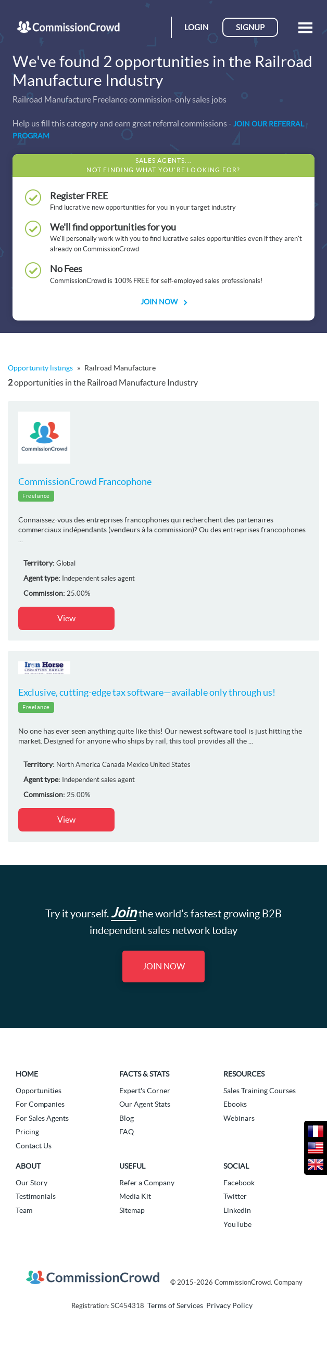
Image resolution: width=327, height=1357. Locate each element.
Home (27, 1074)
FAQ (126, 1132)
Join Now (163, 302)
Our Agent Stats (144, 1104)
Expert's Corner (144, 1090)
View (66, 618)
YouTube (237, 1224)
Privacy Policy (229, 1305)
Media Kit (135, 1196)
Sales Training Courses (259, 1090)
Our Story (31, 1183)
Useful (132, 1166)
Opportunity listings (40, 368)
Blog (126, 1118)
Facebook (239, 1183)
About (28, 1166)
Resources (244, 1074)
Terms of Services (175, 1305)
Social (236, 1166)
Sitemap (132, 1210)
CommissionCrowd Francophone (85, 481)
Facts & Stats (144, 1074)
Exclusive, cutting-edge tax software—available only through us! (146, 692)
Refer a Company (146, 1183)
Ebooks (235, 1104)
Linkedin (237, 1210)
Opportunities (38, 1090)
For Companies (40, 1104)
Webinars (239, 1118)
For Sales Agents (42, 1118)
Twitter (235, 1196)
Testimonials (36, 1196)
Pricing (27, 1132)
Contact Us (34, 1146)
